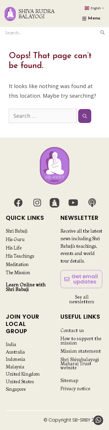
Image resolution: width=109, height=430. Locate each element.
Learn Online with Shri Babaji (25, 287)
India (11, 344)
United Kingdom (23, 374)
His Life (14, 248)
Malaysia (15, 367)
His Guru (15, 239)
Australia (15, 352)
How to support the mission (80, 340)
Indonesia (15, 359)
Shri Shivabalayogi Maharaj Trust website (79, 363)
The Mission (18, 272)
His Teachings (20, 256)
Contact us (72, 330)
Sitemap (69, 380)
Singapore (16, 389)
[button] (98, 420)
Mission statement (80, 351)
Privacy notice (75, 388)
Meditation (17, 264)
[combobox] (51, 32)
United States (20, 381)
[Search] (102, 32)
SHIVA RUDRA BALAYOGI (37, 14)
